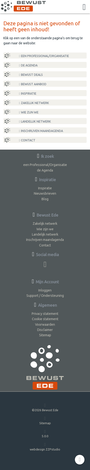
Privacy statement (45, 314)
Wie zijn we (28, 112)
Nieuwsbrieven (45, 193)
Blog (45, 199)
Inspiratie (27, 93)
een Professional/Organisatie (44, 56)
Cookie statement (45, 319)
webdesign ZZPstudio (45, 446)
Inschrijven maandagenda (41, 131)
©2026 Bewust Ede (45, 407)
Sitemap (45, 335)
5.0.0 (45, 433)
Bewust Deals (31, 75)
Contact (27, 140)
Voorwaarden (45, 324)
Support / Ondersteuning (45, 296)
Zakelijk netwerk (34, 103)
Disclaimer (45, 330)
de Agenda (28, 65)
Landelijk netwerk (35, 121)
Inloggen (45, 290)
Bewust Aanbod (32, 84)
